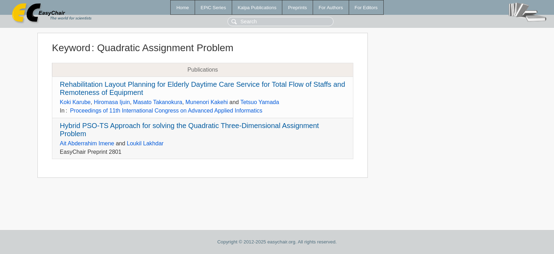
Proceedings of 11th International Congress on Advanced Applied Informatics (166, 111)
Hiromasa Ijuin (112, 102)
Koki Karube (75, 102)
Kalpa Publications (257, 7)
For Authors (331, 7)
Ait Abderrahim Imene (87, 143)
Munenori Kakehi (206, 102)
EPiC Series (213, 7)
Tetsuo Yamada (259, 102)
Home (182, 7)
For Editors (366, 7)
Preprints (297, 7)
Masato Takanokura (157, 102)
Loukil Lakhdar (145, 143)
